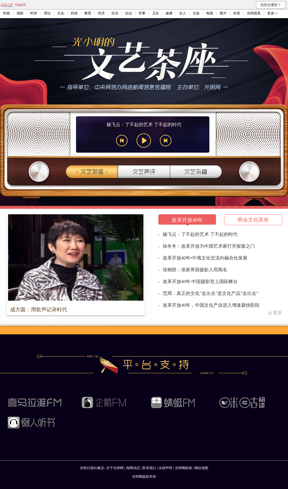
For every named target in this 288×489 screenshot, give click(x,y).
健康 (169, 13)
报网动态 (133, 468)
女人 (182, 13)
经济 (101, 13)
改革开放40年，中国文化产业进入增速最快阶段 (211, 305)
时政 (6, 13)
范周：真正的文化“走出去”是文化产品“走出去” (210, 293)
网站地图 (201, 468)
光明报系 (254, 13)
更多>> (272, 13)
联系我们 (149, 468)
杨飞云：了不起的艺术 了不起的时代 (200, 234)
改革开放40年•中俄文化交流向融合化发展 (205, 257)
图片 (223, 13)
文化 (60, 13)
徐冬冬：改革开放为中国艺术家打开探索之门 (209, 246)
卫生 (155, 13)
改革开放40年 (187, 220)
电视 (209, 13)
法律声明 (165, 468)
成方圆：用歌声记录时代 (38, 309)
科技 (74, 13)
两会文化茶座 (253, 220)
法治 (128, 13)
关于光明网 (115, 468)
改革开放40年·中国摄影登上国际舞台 (200, 281)
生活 (114, 13)
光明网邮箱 (183, 468)
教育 (87, 13)
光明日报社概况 (92, 468)
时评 (33, 13)
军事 (142, 13)
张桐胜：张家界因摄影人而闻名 (195, 269)
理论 (47, 13)
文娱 (196, 13)
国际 (20, 13)
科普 (236, 13)
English (20, 5)
